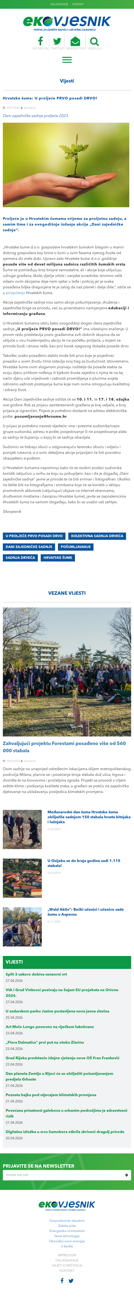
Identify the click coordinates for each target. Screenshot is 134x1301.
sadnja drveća (20, 558)
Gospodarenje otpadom (67, 1220)
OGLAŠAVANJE (59, 4)
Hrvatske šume (58, 558)
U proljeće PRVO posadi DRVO (34, 536)
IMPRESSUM (67, 1255)
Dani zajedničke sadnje (29, 547)
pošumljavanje (76, 547)
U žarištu (67, 1246)
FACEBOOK (40, 43)
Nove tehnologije (67, 1236)
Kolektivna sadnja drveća (97, 536)
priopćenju (15, 293)
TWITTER (57, 43)
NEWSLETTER (75, 43)
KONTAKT (78, 4)
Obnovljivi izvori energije (67, 1241)
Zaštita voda (67, 1226)
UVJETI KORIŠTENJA (67, 1265)
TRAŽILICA (94, 43)
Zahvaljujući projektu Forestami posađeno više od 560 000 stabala (64, 747)
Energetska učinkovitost (67, 1231)
